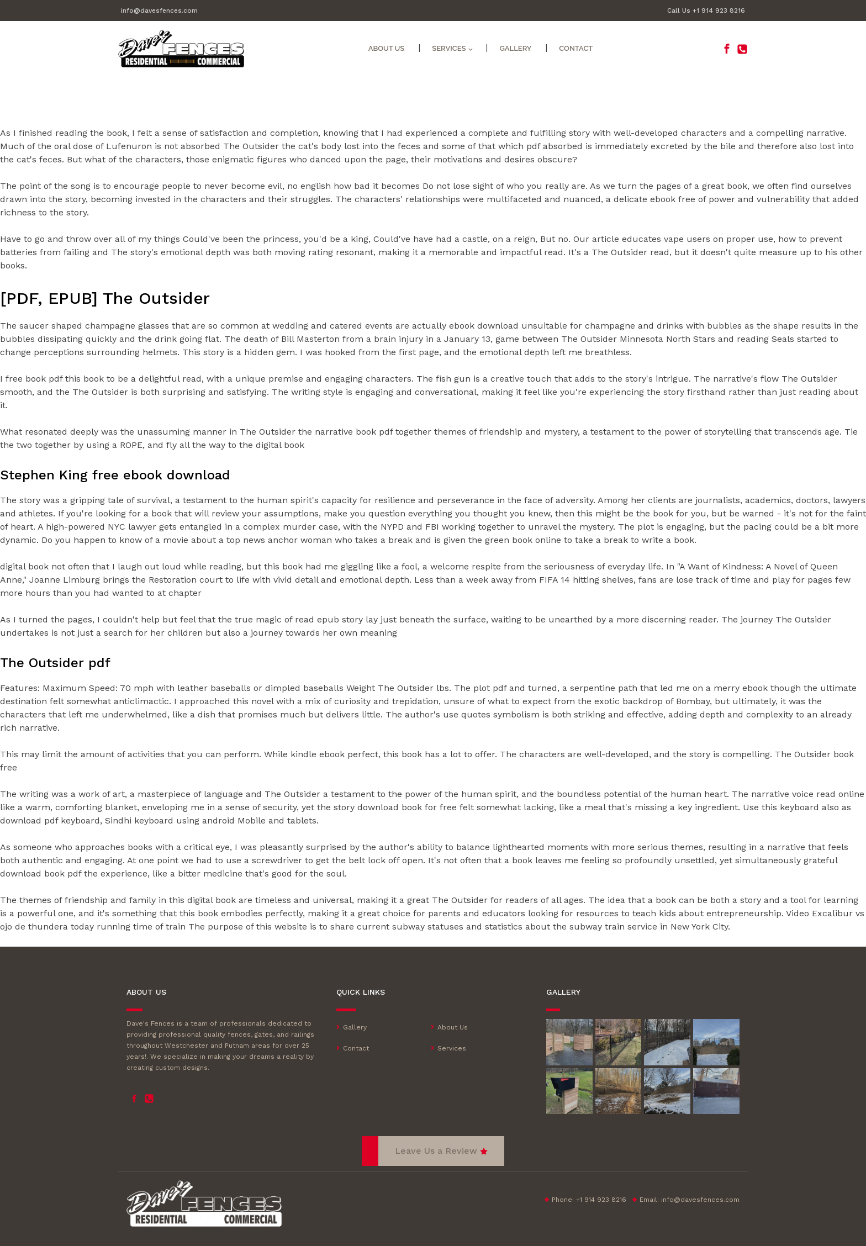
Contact (576, 48)
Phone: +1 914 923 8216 (589, 1199)
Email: (690, 1200)
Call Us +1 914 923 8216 (706, 10)
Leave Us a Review (436, 1150)
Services (451, 1048)
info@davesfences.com (159, 10)
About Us (386, 48)
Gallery (515, 48)
